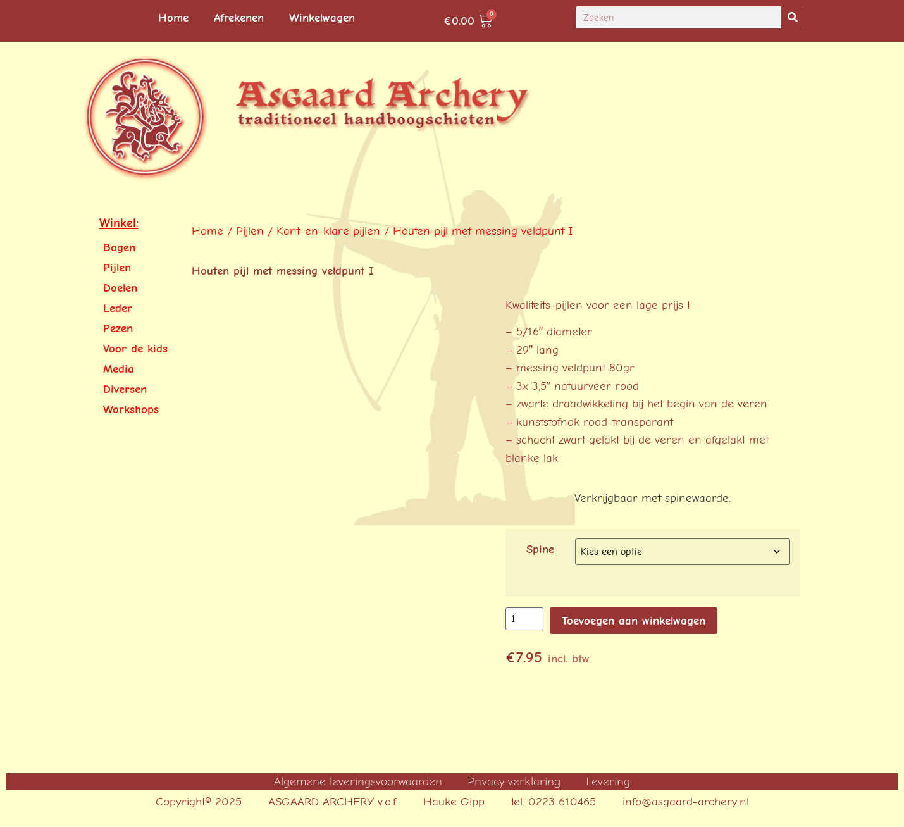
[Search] (792, 17)
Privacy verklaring (513, 781)
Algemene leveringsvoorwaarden (358, 781)
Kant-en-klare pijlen (328, 231)
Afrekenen (239, 18)
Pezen (118, 328)
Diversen (125, 389)
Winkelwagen (322, 18)
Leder (117, 308)
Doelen (120, 288)
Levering (608, 781)
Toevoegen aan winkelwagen (633, 621)
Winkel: (119, 223)
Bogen (119, 247)
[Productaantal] (524, 618)
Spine (540, 550)
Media (118, 369)
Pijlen (117, 268)
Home (173, 18)
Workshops (131, 409)
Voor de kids (135, 349)
